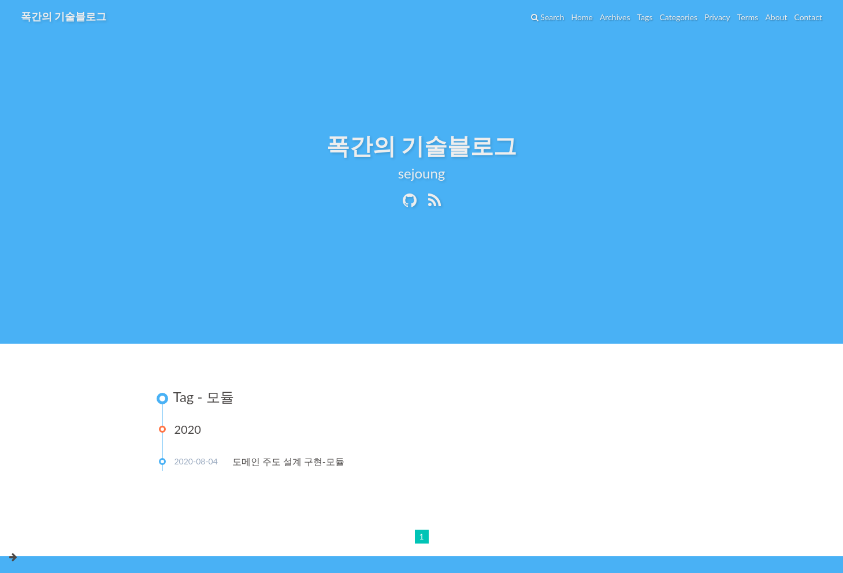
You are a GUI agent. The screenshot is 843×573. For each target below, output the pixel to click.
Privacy (717, 17)
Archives (615, 17)
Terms (748, 17)
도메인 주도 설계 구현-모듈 (288, 461)
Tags (644, 17)
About (776, 17)
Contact (808, 17)
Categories (678, 17)
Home (582, 17)
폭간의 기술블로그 (63, 16)
